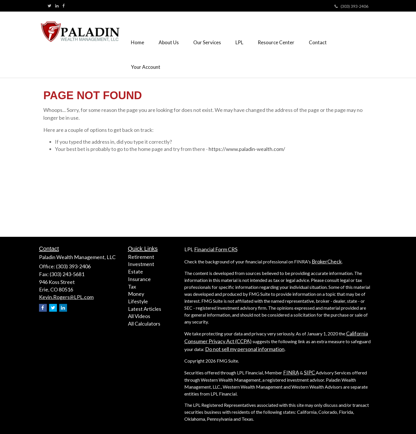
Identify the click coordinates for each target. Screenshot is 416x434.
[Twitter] (49, 6)
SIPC (310, 372)
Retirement (141, 257)
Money (136, 294)
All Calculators (144, 323)
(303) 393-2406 (351, 6)
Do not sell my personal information (245, 349)
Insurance (139, 279)
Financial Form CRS (215, 249)
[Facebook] (63, 6)
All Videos (139, 316)
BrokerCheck (327, 261)
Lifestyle (138, 301)
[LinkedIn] (57, 6)
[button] (168, 32)
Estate (135, 271)
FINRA (291, 372)
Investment (141, 264)
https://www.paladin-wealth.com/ (247, 149)
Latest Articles (144, 309)
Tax (132, 286)
